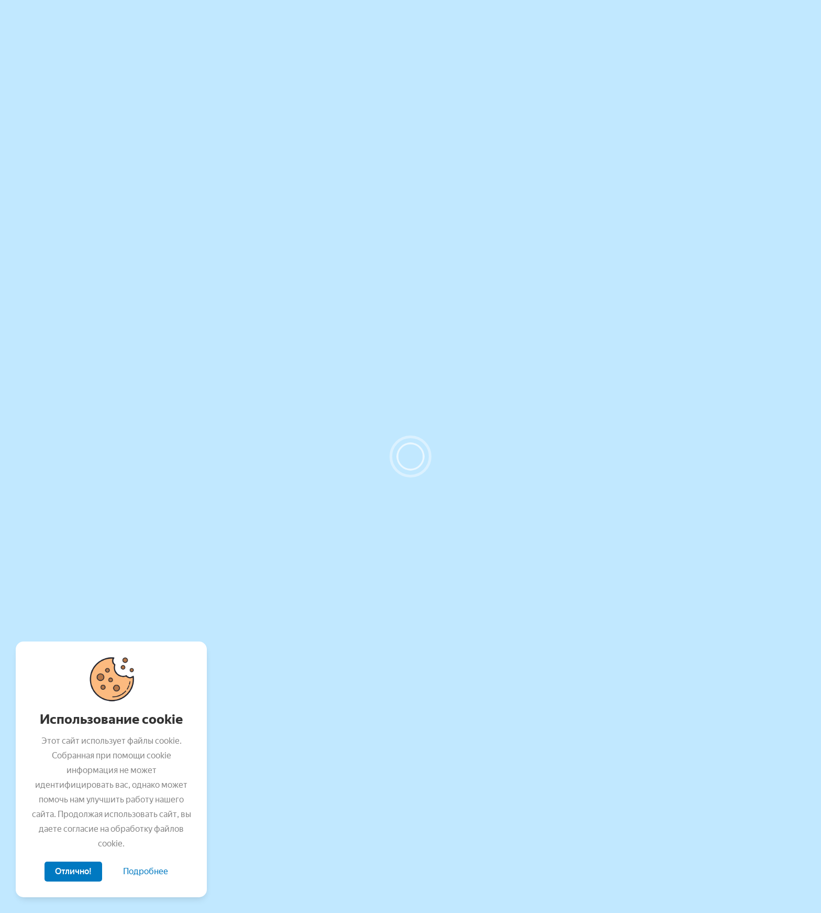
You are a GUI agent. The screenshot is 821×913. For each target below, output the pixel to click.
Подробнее (145, 871)
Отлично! (73, 871)
